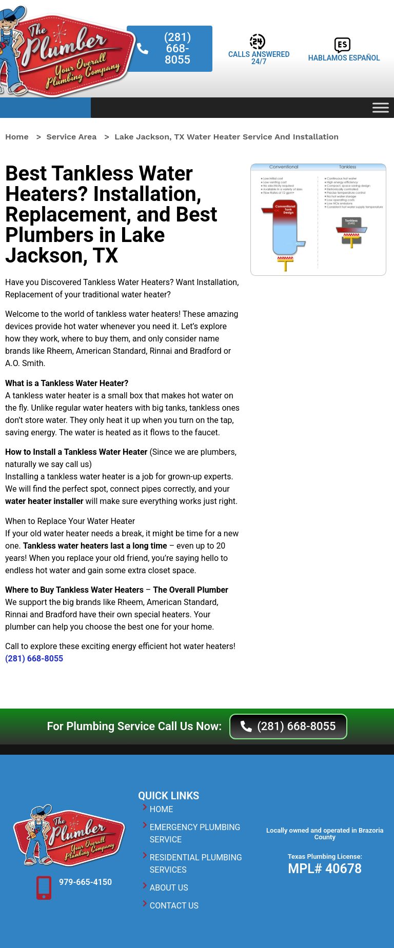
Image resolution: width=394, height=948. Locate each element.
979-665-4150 (85, 882)
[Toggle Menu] (380, 107)
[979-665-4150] (43, 888)
